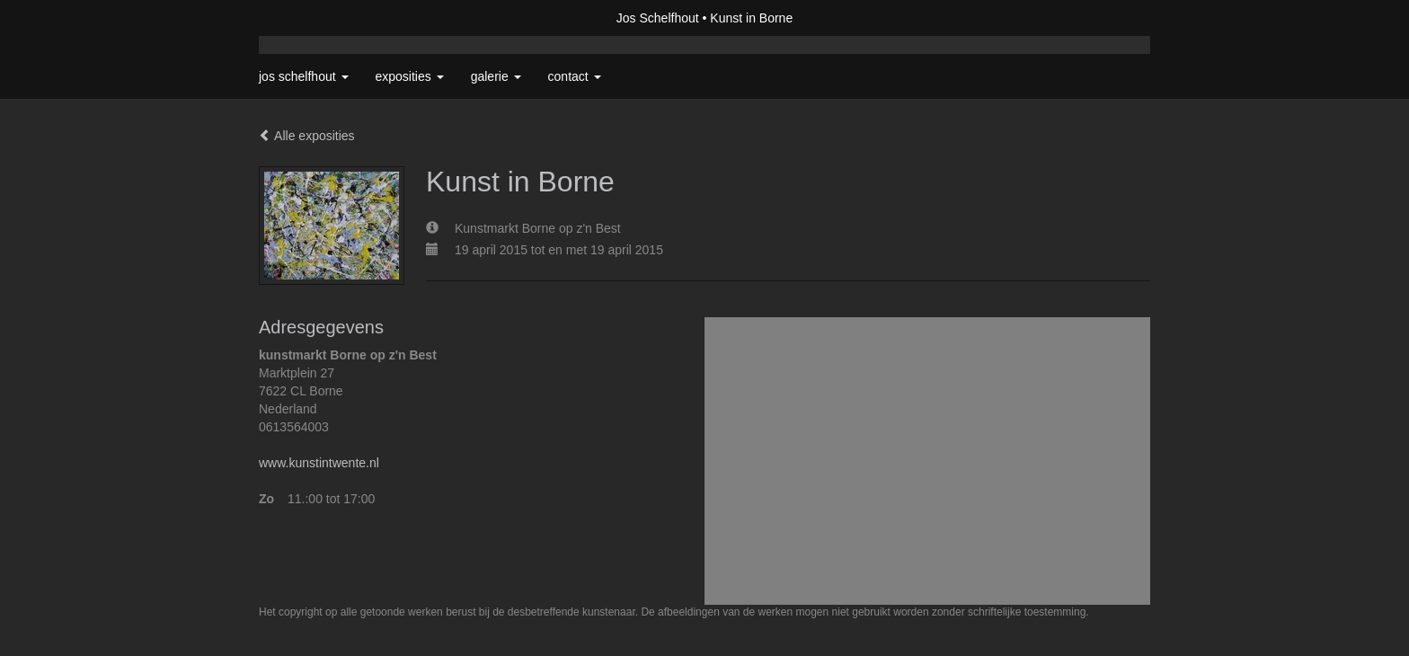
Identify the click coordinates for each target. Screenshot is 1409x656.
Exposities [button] (410, 76)
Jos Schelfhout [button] (304, 76)
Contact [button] (574, 76)
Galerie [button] (496, 76)
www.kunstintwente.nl (319, 463)
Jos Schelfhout (657, 18)
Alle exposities (307, 136)
